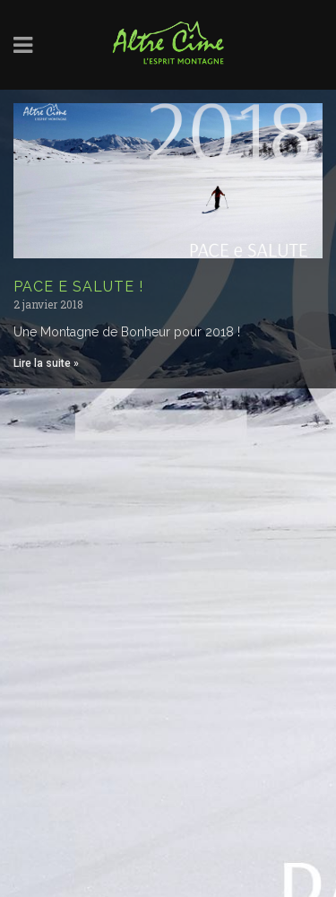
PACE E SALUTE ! (78, 286)
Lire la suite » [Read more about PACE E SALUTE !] (46, 363)
